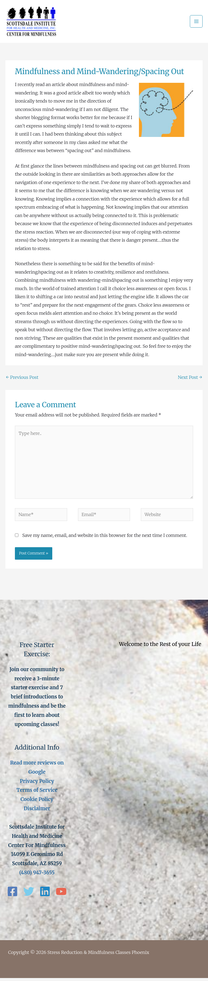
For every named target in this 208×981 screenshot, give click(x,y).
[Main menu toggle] (196, 23)
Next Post (190, 380)
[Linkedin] (45, 894)
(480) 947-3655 (36, 875)
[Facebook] (12, 894)
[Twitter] (28, 894)
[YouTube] (61, 894)
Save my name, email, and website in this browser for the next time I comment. (104, 538)
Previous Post (22, 380)
